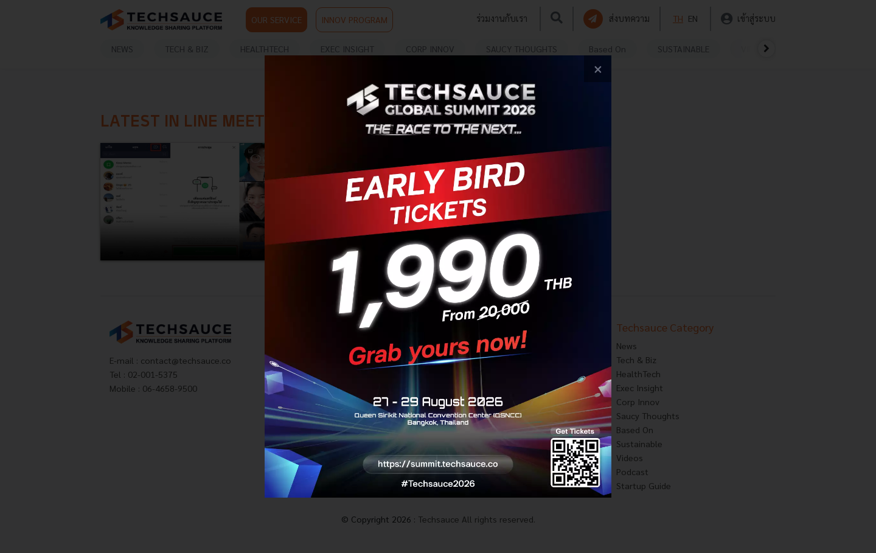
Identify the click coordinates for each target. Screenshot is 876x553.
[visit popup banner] (438, 276)
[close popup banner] (597, 69)
